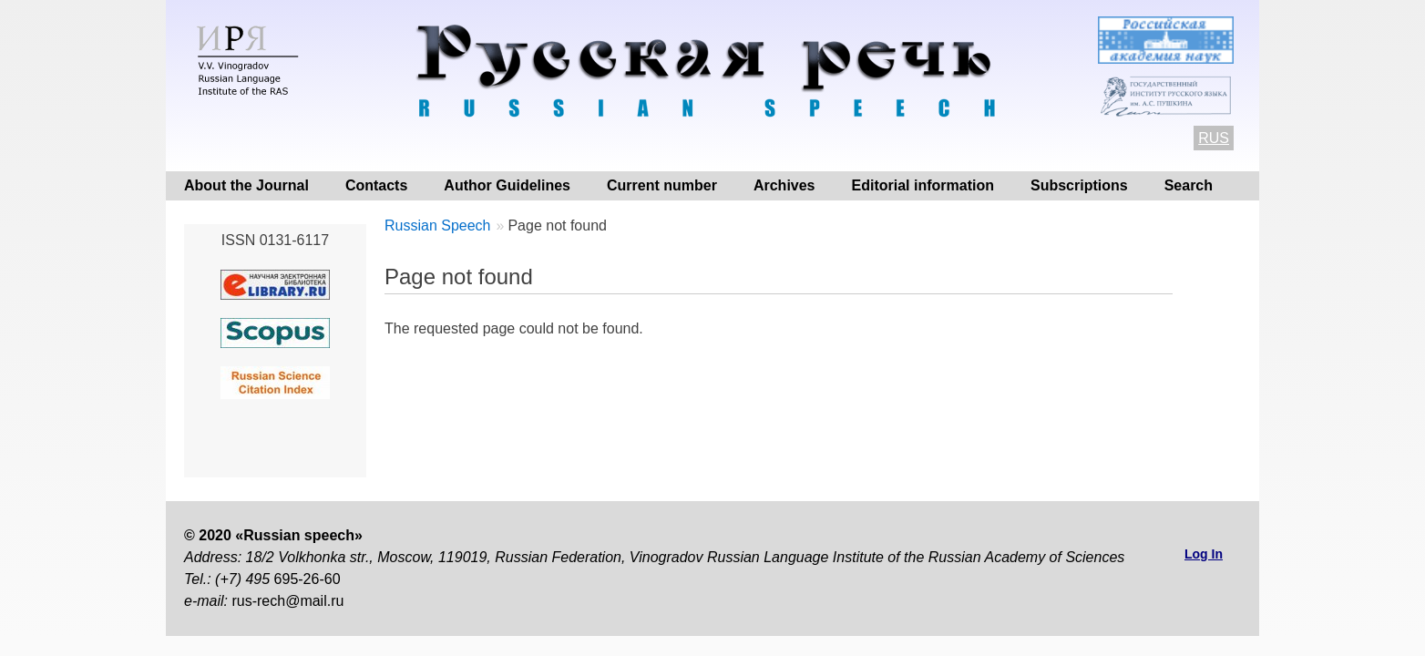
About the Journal (246, 185)
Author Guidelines (507, 185)
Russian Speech (437, 225)
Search (1188, 185)
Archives (784, 185)
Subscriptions (1079, 185)
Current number (662, 185)
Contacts (376, 185)
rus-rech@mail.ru (287, 601)
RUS (1213, 138)
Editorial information (923, 185)
